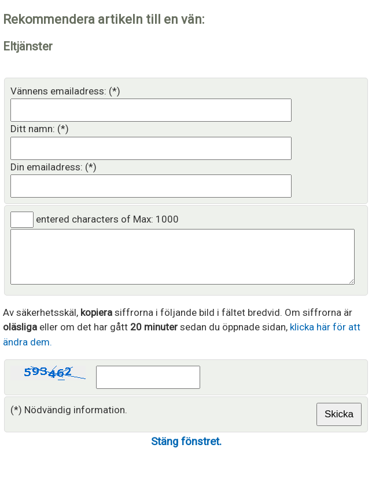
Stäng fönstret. (186, 452)
